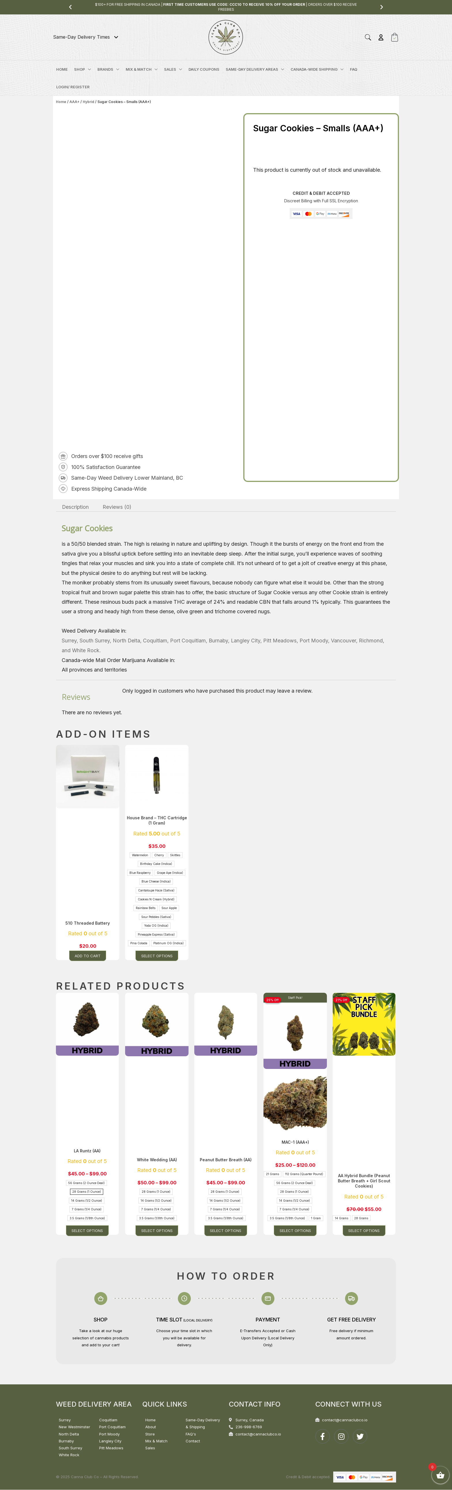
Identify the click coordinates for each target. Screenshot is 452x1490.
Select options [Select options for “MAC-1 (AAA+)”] (295, 1231)
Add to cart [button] (88, 956)
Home (61, 102)
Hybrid (88, 102)
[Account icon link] (381, 37)
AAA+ (74, 102)
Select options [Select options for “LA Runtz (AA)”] (87, 1231)
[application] (88, 69)
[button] (70, 7)
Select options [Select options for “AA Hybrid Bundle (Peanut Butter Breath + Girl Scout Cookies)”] (364, 1231)
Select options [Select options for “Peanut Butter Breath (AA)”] (226, 1231)
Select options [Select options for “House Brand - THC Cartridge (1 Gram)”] (157, 956)
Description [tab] (76, 507)
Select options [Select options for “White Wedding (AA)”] (157, 1231)
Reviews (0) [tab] (117, 507)
